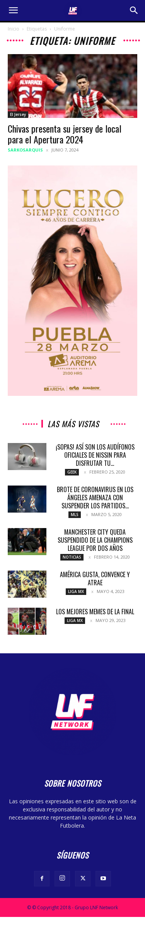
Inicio (13, 29)
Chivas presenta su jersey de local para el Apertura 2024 (64, 133)
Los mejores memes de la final (95, 611)
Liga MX (76, 591)
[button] (13, 10)
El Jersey (18, 114)
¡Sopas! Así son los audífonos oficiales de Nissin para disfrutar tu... (95, 455)
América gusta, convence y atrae (95, 578)
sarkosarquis (25, 150)
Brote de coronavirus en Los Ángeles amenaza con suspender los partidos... (95, 497)
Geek (72, 472)
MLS (74, 514)
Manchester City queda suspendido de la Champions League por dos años (95, 540)
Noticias (72, 557)
